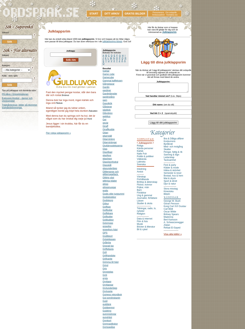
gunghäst (107, 317)
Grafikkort (108, 236)
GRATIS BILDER (135, 13)
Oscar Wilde (170, 213)
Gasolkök (107, 103)
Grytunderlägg (110, 288)
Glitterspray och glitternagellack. (111, 173)
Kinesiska (168, 193)
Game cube (108, 74)
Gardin (106, 87)
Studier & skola (144, 205)
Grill (105, 252)
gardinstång (109, 97)
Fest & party (170, 166)
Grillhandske (109, 255)
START (93, 13)
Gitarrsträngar (110, 142)
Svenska (141, 166)
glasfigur (107, 155)
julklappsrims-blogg (112, 41)
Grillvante (107, 259)
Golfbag (107, 207)
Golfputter (108, 216)
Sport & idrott (170, 182)
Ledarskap (169, 159)
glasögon (107, 158)
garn (105, 100)
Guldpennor (109, 307)
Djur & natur (170, 185)
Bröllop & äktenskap (147, 183)
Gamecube (108, 77)
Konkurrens (169, 143)
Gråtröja (107, 242)
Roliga (140, 147)
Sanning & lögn (171, 156)
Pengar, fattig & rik (173, 153)
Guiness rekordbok (112, 294)
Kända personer (145, 150)
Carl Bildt (168, 210)
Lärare (140, 202)
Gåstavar (107, 106)
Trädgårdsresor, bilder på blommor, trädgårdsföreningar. (20, 106)
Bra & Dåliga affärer (174, 140)
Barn (139, 191)
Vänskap (141, 178)
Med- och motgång (173, 148)
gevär (105, 123)
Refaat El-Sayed (172, 229)
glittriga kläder (110, 181)
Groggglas (108, 272)
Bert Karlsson (170, 221)
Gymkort (107, 320)
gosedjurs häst (110, 229)
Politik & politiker (145, 158)
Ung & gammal (144, 197)
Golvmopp (108, 223)
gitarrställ (107, 136)
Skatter (167, 151)
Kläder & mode (171, 169)
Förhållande (143, 181)
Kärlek (140, 152)
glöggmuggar (109, 187)
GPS (105, 233)
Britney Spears (171, 216)
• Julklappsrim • (145, 144)
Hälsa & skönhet (172, 172)
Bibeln (167, 195)
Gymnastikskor (110, 324)
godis (105, 190)
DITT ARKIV (112, 13)
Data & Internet (144, 220)
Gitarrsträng (109, 139)
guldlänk (107, 304)
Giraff (105, 126)
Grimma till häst (110, 262)
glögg (105, 184)
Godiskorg (108, 200)
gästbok (107, 110)
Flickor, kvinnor (144, 186)
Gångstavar (108, 84)
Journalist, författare (147, 199)
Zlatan (167, 226)
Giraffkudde (108, 129)
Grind (105, 265)
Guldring (107, 311)
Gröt (105, 275)
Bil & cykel (142, 231)
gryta (105, 278)
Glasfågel (107, 152)
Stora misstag (171, 190)
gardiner (107, 90)
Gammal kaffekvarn (112, 80)
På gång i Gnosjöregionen (15, 94)
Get (104, 119)
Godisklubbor (109, 197)
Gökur (106, 203)
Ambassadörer (158, 15)
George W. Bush (172, 202)
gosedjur (107, 226)
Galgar (106, 71)
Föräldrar (141, 194)
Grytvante (108, 291)
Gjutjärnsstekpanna (112, 145)
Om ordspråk (171, 12)
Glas (105, 149)
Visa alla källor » (173, 235)
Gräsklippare (109, 239)
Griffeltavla (108, 249)
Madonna (168, 218)
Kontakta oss (172, 15)
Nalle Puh (142, 155)
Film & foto (142, 223)
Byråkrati (168, 145)
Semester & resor (172, 174)
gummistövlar (109, 314)
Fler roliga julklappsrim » (58, 133)
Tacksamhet (170, 161)
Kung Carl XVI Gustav (175, 208)
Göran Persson (171, 205)
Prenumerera (158, 12)
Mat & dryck (170, 180)
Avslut (140, 173)
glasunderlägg (110, 168)
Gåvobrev (108, 113)
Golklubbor (108, 220)
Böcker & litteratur (146, 228)
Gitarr (105, 132)
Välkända (141, 160)
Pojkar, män (143, 189)
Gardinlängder (110, 93)
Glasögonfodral (110, 162)
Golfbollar (107, 210)
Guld (105, 301)
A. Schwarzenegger (174, 224)
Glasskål (107, 165)
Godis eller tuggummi (113, 194)
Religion (141, 215)
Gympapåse (109, 327)
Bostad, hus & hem (173, 177)
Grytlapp (107, 281)
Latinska (141, 163)
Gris (105, 268)
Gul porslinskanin (111, 298)
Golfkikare (108, 213)
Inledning (141, 170)
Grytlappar (108, 285)
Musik (140, 225)
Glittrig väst (108, 177)
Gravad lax (108, 246)
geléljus (106, 116)
